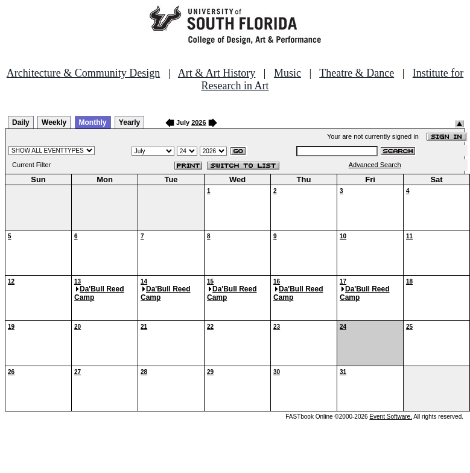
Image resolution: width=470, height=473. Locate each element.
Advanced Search (375, 164)
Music (287, 73)
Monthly (93, 122)
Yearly (129, 122)
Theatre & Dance (356, 73)
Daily (21, 122)
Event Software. (390, 416)
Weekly (54, 122)
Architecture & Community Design (83, 73)
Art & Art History (217, 73)
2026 (198, 122)
